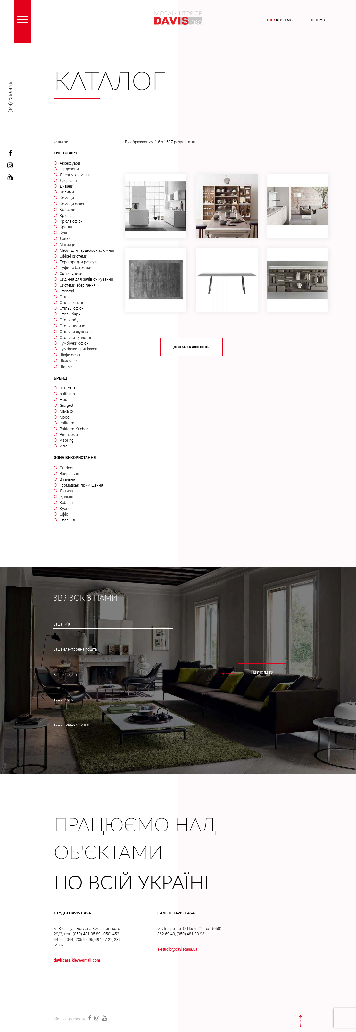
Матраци (67, 244)
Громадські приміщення (81, 484)
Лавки (65, 238)
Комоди (67, 197)
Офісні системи (73, 255)
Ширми (66, 366)
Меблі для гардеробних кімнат (87, 250)
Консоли (67, 209)
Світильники (71, 273)
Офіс (64, 514)
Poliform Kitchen (74, 428)
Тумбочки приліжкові (79, 348)
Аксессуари (70, 163)
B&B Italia (67, 387)
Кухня (65, 508)
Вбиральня (69, 473)
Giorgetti (67, 405)
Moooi (65, 417)
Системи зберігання (78, 285)
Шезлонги (69, 360)
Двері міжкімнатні (76, 174)
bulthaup (67, 393)
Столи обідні (71, 319)
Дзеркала (68, 180)
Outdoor (67, 467)
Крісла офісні (72, 221)
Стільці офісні (72, 308)
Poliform (67, 422)
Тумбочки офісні (74, 343)
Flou (63, 399)
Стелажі (67, 290)
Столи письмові (74, 325)
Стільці (66, 296)
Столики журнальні (77, 331)
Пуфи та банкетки (75, 267)
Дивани (66, 186)
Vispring (67, 440)
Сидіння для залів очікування (86, 279)
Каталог (110, 82)
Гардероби (69, 168)
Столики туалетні (75, 337)
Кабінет (66, 502)
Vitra (63, 445)
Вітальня (67, 479)
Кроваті (67, 226)
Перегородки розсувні (80, 261)
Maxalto (66, 411)
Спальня (67, 519)
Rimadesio (69, 434)
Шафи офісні (71, 354)
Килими (67, 191)
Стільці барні (71, 302)
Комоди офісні (73, 203)
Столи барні (70, 313)
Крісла (65, 215)
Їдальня (66, 496)
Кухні (64, 232)
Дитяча (66, 490)
